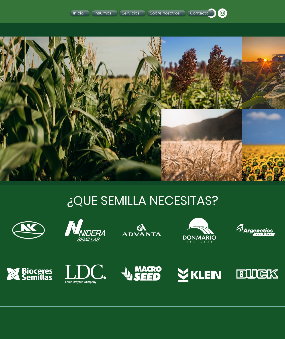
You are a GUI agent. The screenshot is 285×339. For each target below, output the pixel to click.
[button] (104, 13)
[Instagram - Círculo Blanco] (222, 13)
